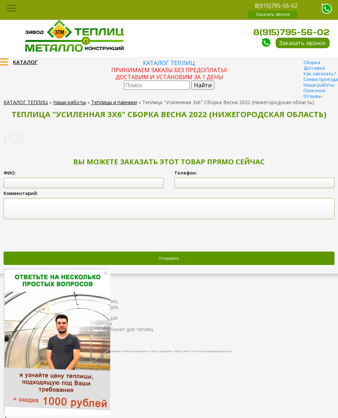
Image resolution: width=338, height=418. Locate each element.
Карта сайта (182, 351)
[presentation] (57, 236)
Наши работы (318, 85)
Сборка (311, 62)
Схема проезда (320, 79)
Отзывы (312, 96)
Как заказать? (319, 73)
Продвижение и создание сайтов (317, 350)
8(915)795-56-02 (276, 5)
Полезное (314, 90)
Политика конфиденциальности (211, 351)
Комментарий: (21, 193)
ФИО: (9, 173)
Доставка (314, 68)
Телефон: (185, 173)
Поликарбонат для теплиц (121, 329)
